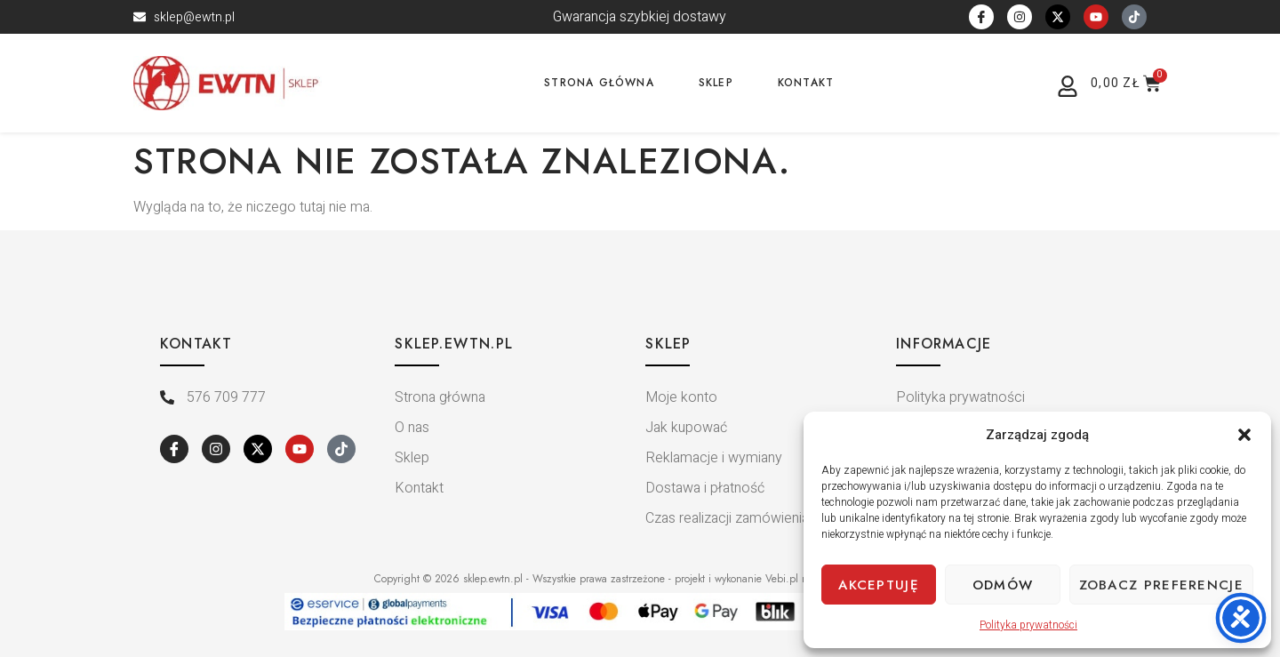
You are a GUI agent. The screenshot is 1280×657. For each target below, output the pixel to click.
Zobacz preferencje (1161, 585)
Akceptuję (878, 585)
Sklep (716, 83)
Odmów (1003, 585)
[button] (1244, 435)
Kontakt (806, 83)
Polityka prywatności (1028, 625)
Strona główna (599, 83)
